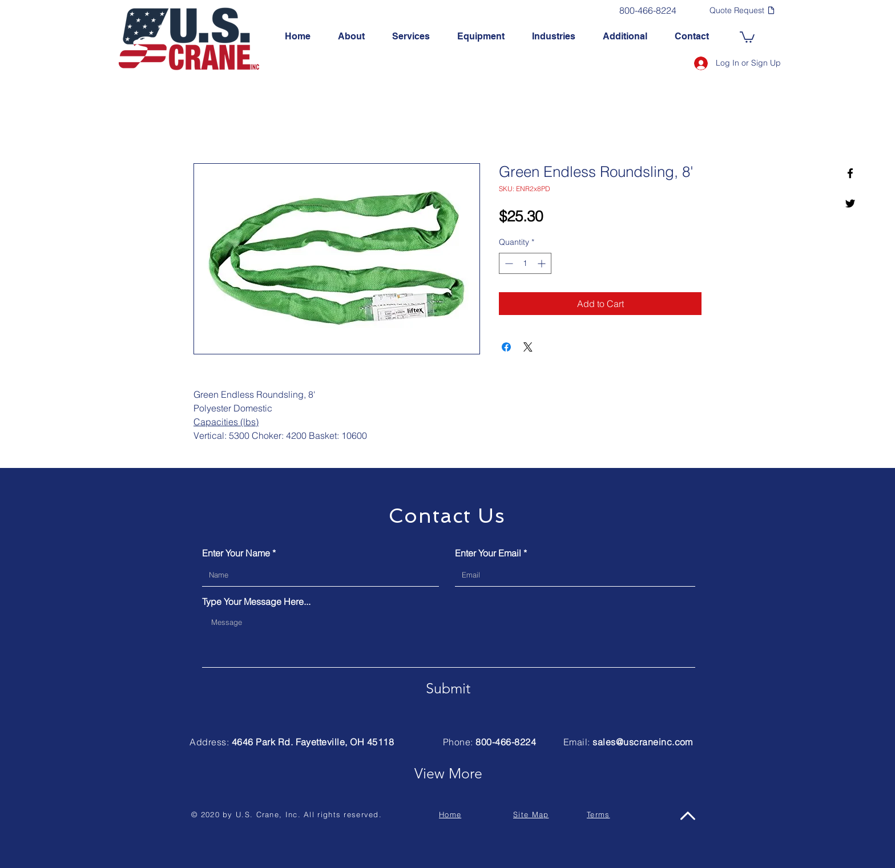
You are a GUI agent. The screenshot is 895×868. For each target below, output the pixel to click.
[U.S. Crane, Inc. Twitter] (850, 203)
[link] (747, 36)
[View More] (448, 773)
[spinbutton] (525, 263)
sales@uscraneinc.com (642, 742)
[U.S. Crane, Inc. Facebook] (850, 173)
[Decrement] (508, 263)
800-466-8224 (505, 742)
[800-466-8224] (647, 10)
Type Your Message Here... (256, 601)
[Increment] (542, 263)
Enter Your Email (488, 553)
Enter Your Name (236, 553)
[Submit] (448, 688)
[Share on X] (528, 347)
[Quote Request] (742, 10)
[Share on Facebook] (506, 347)
